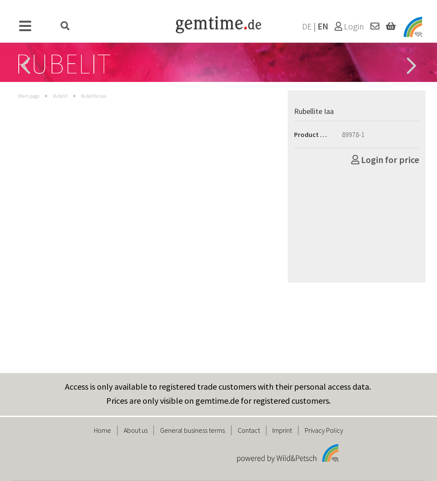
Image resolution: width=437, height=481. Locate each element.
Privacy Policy (324, 430)
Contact (249, 430)
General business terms (192, 430)
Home (102, 430)
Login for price (385, 160)
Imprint (282, 430)
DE (307, 26)
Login (349, 26)
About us (136, 430)
